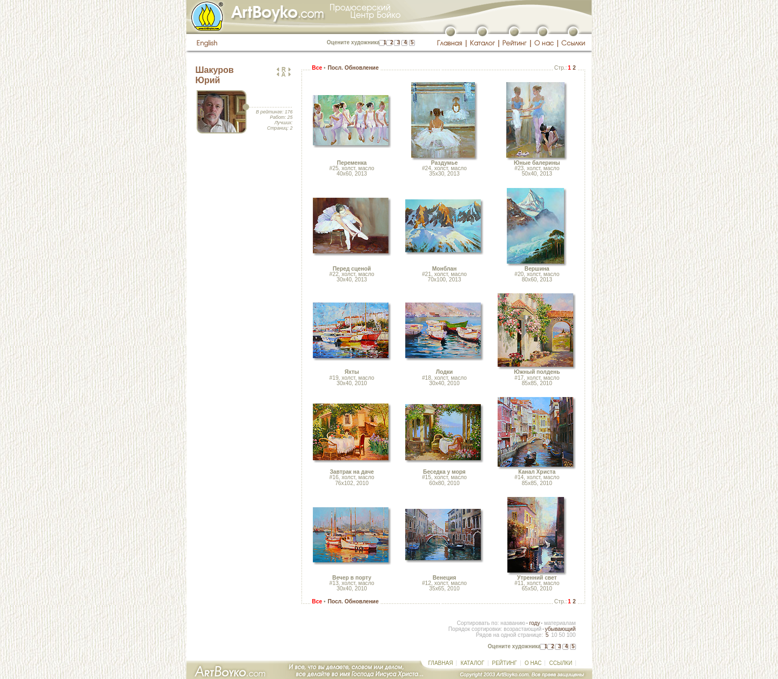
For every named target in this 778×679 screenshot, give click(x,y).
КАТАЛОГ (472, 663)
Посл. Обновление (352, 68)
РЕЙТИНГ (504, 663)
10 (554, 635)
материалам (560, 623)
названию (512, 623)
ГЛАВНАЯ (440, 663)
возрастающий (522, 629)
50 (562, 635)
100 (570, 635)
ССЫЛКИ (560, 663)
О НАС (533, 663)
